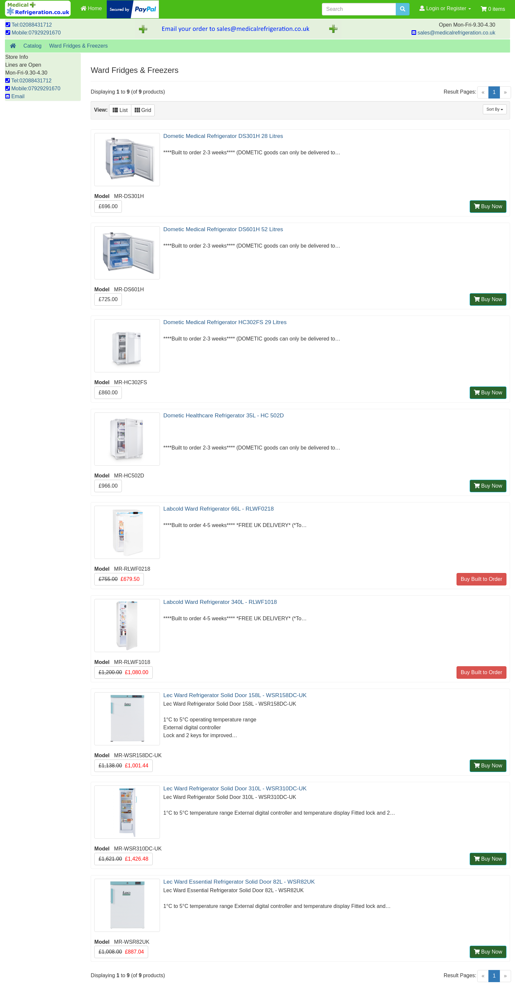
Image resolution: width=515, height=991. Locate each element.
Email (14, 96)
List (120, 110)
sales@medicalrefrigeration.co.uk (453, 32)
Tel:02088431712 (29, 25)
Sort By (494, 109)
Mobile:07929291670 (33, 32)
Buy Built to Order (481, 579)
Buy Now (488, 206)
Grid (143, 110)
